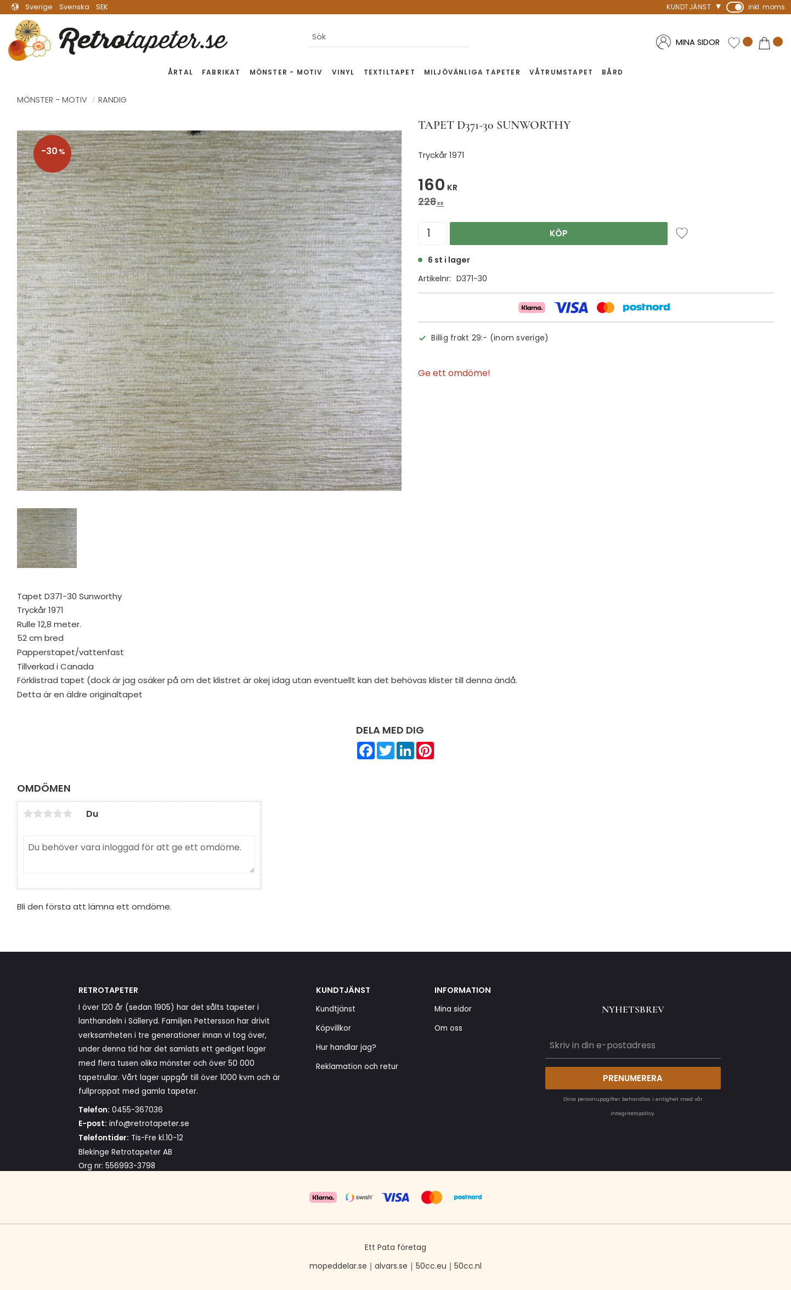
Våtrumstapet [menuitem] (561, 72)
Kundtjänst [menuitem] (688, 7)
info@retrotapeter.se (149, 1123)
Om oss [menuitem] (448, 1028)
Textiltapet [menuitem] (389, 72)
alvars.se (391, 1265)
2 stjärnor (38, 814)
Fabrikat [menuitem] (221, 72)
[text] (596, 186)
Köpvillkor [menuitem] (333, 1028)
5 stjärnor (67, 814)
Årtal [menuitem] (180, 72)
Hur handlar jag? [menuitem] (346, 1047)
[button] (740, 43)
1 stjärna (28, 814)
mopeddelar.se (338, 1265)
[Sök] (478, 37)
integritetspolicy (632, 1113)
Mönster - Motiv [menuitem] (286, 72)
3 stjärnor (48, 814)
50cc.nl (468, 1265)
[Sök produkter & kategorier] (388, 37)
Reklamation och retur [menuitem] (357, 1066)
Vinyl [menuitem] (343, 72)
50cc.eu (431, 1265)
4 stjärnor (58, 814)
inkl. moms (766, 7)
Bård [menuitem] (612, 72)
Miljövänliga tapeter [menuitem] (472, 72)
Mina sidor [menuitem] (453, 1009)
